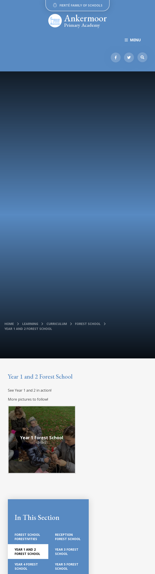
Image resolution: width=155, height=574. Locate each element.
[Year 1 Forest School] (42, 439)
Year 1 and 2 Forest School (28, 329)
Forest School (88, 324)
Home (9, 324)
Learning (30, 324)
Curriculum (56, 324)
